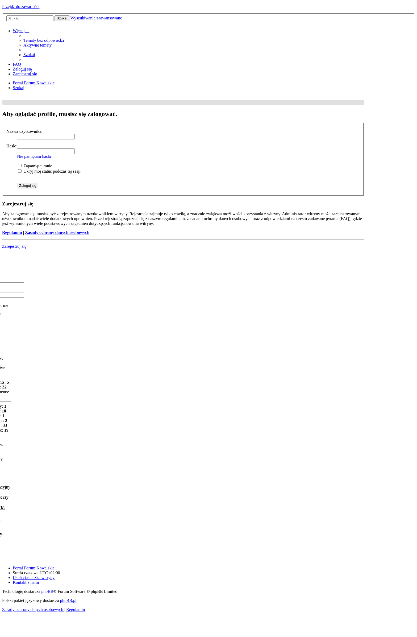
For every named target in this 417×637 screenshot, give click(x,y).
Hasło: (12, 146)
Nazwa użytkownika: (24, 131)
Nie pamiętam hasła (34, 156)
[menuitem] (43, 40)
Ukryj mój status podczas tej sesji (49, 171)
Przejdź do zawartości (20, 6)
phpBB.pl (68, 600)
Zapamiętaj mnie (35, 166)
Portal (18, 83)
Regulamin (12, 232)
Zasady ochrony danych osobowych (57, 232)
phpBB (47, 591)
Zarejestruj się (14, 246)
